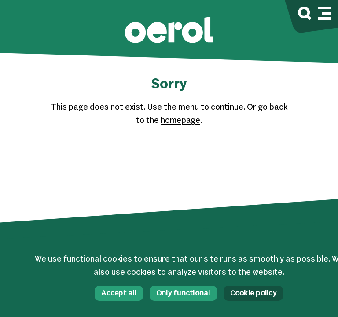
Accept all (118, 293)
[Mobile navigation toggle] (324, 12)
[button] (169, 31)
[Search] (305, 15)
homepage (180, 120)
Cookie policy (253, 293)
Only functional (183, 293)
